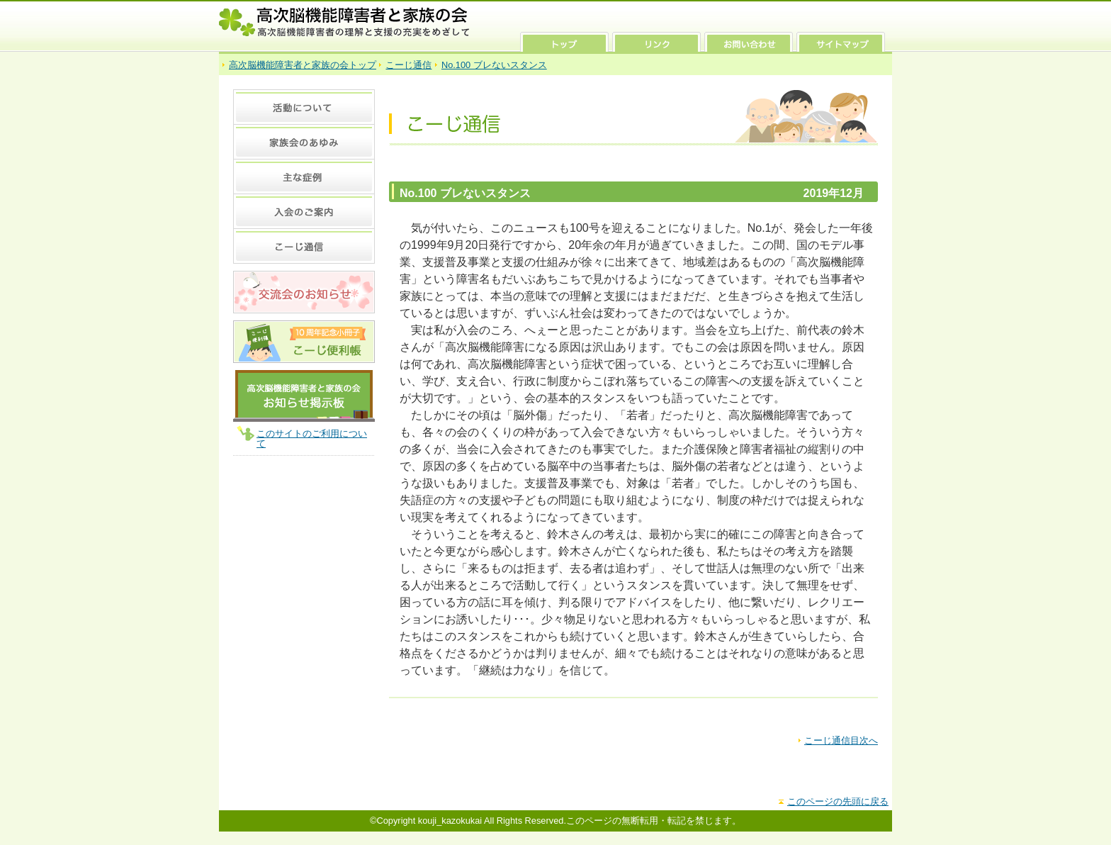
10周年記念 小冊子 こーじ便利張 (304, 341)
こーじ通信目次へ (841, 740)
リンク (656, 42)
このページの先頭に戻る (838, 801)
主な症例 (304, 176)
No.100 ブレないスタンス (494, 65)
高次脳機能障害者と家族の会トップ (302, 65)
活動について (304, 106)
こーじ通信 (408, 65)
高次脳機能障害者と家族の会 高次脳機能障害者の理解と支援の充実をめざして (344, 22)
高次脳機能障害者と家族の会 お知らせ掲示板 (304, 396)
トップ (564, 42)
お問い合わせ (748, 42)
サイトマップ (840, 42)
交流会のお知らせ (304, 292)
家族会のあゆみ (304, 141)
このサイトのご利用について (311, 438)
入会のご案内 (304, 211)
